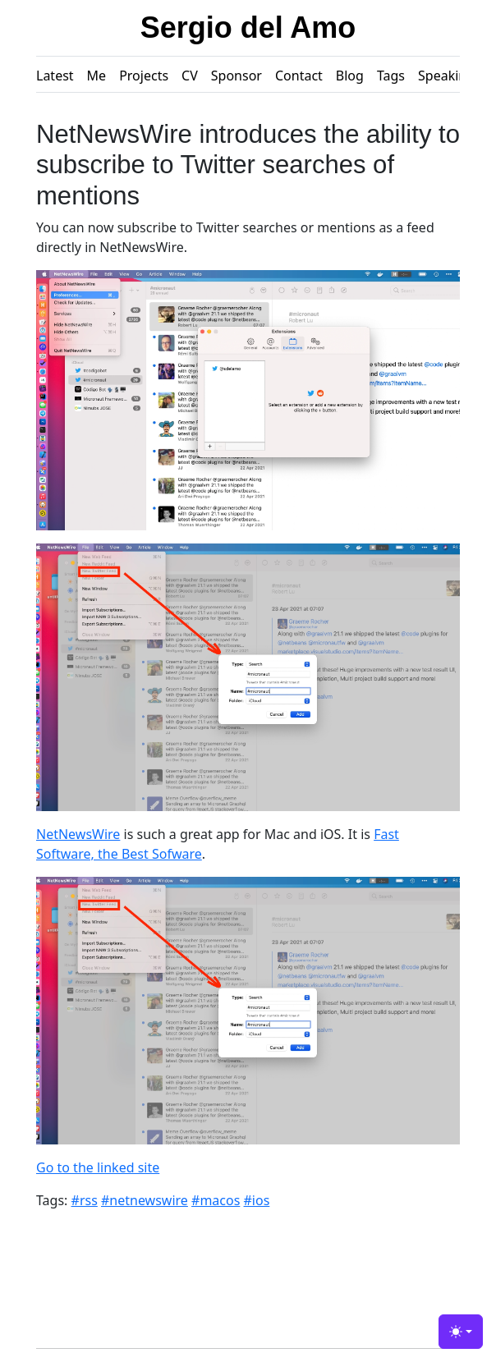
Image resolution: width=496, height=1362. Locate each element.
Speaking (446, 75)
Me (97, 75)
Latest (55, 75)
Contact (299, 75)
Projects (143, 75)
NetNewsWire (78, 834)
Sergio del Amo (248, 27)
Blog (350, 75)
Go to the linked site (97, 1167)
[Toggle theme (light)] (461, 1331)
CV (189, 75)
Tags (391, 75)
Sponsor (236, 75)
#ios (257, 1200)
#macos (215, 1200)
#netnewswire (144, 1200)
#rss (84, 1200)
